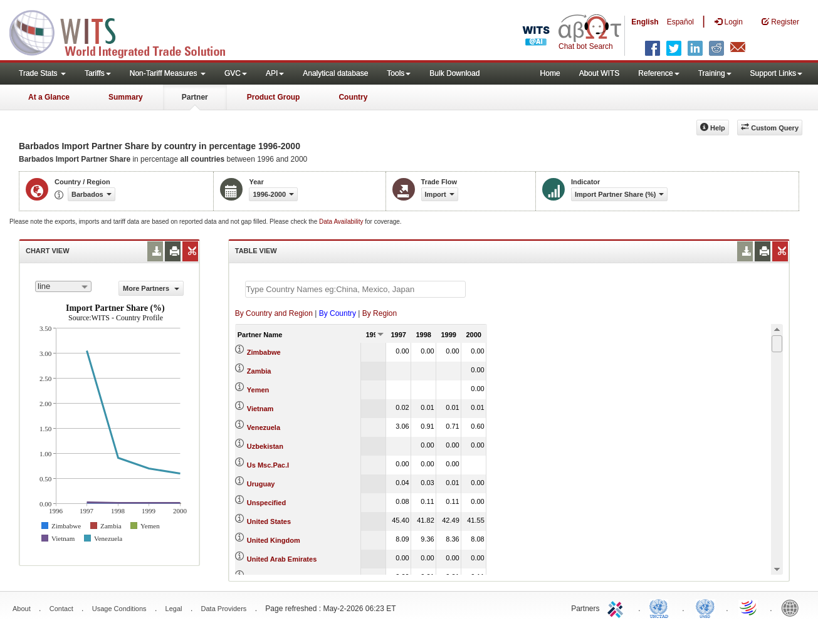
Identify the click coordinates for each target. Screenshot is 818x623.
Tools (399, 73)
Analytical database (335, 73)
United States (269, 521)
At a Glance (49, 97)
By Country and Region (274, 313)
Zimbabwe (264, 352)
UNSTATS (705, 607)
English (644, 22)
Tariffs (98, 73)
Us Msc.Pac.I (268, 465)
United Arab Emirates (282, 559)
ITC (617, 607)
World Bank (792, 607)
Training (714, 73)
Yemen (258, 390)
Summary (125, 97)
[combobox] (63, 286)
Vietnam (260, 408)
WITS (125, 31)
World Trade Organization (749, 607)
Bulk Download (454, 73)
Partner (195, 97)
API (275, 73)
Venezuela (263, 427)
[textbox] (355, 289)
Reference (658, 73)
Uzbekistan (265, 446)
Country (352, 97)
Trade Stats (42, 73)
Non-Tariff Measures (168, 73)
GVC (235, 73)
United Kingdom (273, 540)
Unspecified (266, 502)
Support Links (776, 73)
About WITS (599, 73)
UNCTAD (661, 607)
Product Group (273, 97)
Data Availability (342, 221)
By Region (379, 313)
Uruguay (261, 484)
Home (550, 73)
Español (680, 22)
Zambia (259, 371)
